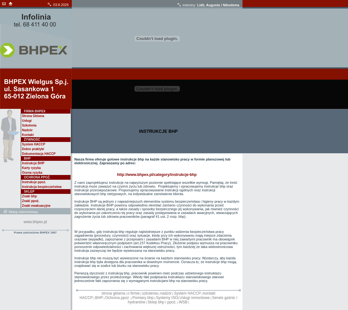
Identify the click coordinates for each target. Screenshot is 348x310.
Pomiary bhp (142, 298)
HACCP (86, 298)
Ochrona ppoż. (117, 298)
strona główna (113, 293)
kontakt (209, 293)
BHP (99, 298)
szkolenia (150, 293)
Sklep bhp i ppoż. (162, 302)
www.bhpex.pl (35, 222)
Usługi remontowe (195, 298)
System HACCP (187, 293)
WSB (183, 302)
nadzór (166, 293)
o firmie (133, 293)
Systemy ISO (167, 298)
